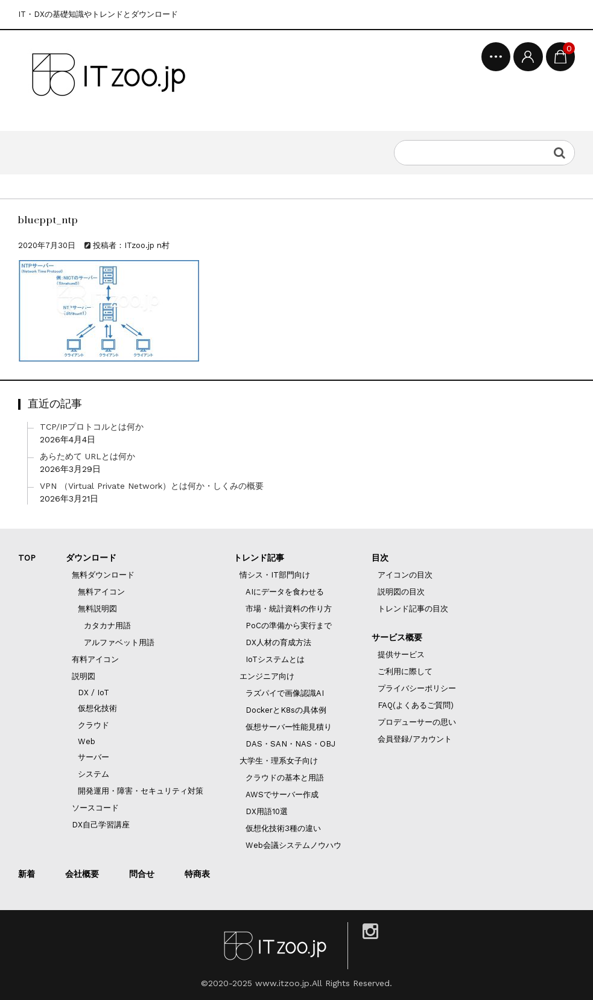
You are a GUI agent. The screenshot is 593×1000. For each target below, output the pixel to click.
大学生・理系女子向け (278, 760)
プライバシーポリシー (417, 688)
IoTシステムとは (275, 659)
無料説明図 (97, 608)
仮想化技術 (97, 708)
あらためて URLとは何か (87, 456)
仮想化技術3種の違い (283, 828)
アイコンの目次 (405, 574)
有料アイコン (95, 659)
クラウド (93, 725)
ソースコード (95, 807)
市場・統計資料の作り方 (289, 608)
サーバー (93, 757)
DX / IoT (93, 692)
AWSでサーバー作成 (282, 794)
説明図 (83, 676)
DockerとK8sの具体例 (286, 710)
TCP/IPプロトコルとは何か (92, 427)
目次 (380, 557)
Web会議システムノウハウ (293, 845)
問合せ (141, 874)
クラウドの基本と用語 (285, 777)
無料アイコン (101, 591)
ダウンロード (91, 557)
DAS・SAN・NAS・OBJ (290, 743)
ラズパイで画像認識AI (285, 693)
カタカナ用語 (107, 625)
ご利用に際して (405, 671)
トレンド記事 (258, 557)
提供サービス (401, 654)
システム (93, 774)
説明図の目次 (401, 591)
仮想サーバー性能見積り (289, 726)
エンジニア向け (266, 676)
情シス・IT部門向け (274, 574)
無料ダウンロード (103, 574)
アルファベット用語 (119, 642)
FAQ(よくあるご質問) (416, 705)
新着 (26, 874)
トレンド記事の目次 (413, 608)
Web (86, 741)
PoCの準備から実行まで (289, 625)
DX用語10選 (267, 811)
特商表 (197, 874)
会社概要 (82, 874)
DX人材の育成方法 (278, 642)
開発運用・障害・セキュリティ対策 (140, 790)
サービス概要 (397, 637)
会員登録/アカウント (415, 739)
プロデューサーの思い (417, 722)
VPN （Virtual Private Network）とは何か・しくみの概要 (152, 486)
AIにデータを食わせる (285, 591)
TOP (27, 557)
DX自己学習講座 (101, 824)
